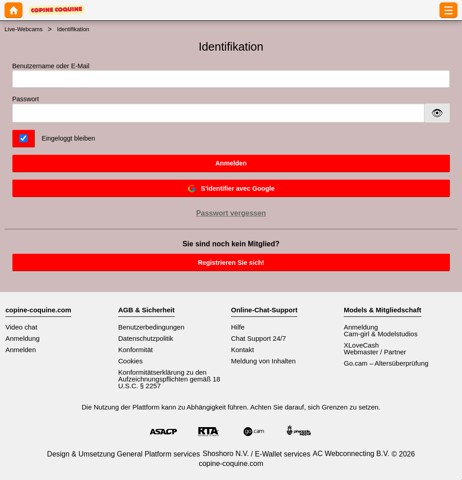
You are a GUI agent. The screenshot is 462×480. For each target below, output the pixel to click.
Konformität (135, 349)
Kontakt (242, 349)
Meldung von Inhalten (263, 361)
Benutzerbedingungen (151, 327)
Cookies (130, 361)
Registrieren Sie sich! (231, 262)
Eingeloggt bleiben (68, 138)
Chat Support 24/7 (258, 338)
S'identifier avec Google (230, 188)
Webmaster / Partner (375, 352)
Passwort (25, 99)
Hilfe (238, 327)
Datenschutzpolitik (145, 338)
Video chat (21, 327)
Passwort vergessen (231, 213)
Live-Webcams (23, 29)
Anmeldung (22, 338)
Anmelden (231, 163)
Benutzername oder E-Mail (231, 75)
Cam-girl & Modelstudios (380, 334)
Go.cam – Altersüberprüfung (386, 363)
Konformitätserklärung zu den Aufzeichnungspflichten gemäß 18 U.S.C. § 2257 (169, 379)
